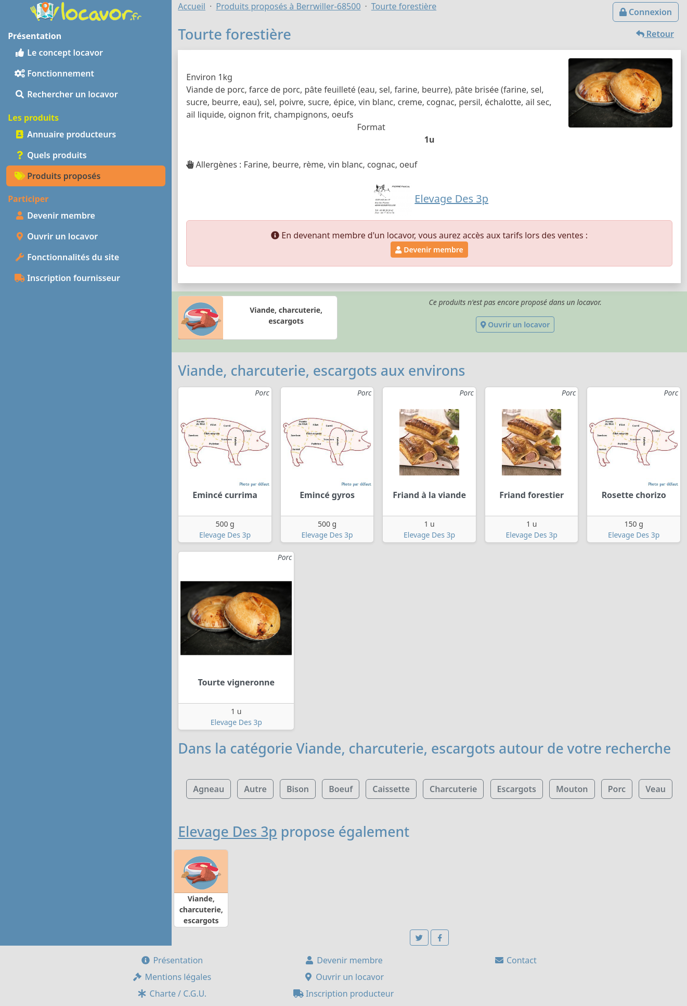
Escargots (516, 789)
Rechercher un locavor (66, 94)
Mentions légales (171, 977)
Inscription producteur (343, 993)
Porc (617, 789)
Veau (655, 789)
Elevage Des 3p (225, 535)
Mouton (572, 789)
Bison (298, 789)
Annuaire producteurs (65, 134)
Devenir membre (55, 215)
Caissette (391, 789)
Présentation (171, 960)
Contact (515, 960)
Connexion (645, 12)
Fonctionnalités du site (67, 257)
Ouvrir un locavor (56, 236)
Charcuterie (453, 789)
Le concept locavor (59, 52)
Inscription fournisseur (67, 278)
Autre (255, 789)
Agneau (208, 789)
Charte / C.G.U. (171, 993)
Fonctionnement (54, 73)
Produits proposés (57, 176)
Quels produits (51, 155)
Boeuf (341, 789)
